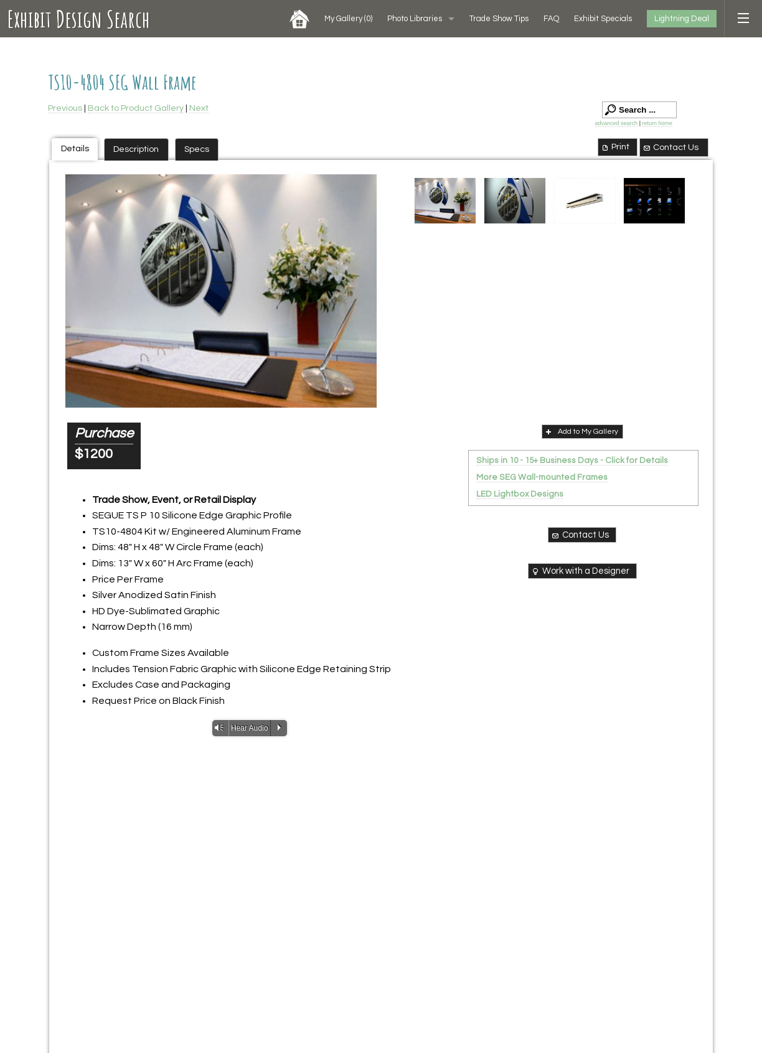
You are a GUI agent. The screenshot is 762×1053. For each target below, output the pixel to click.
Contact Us (670, 147)
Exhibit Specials (603, 18)
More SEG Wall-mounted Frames (542, 477)
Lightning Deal (681, 18)
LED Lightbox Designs (519, 494)
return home (657, 123)
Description (136, 149)
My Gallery (348, 18)
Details (75, 148)
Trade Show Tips (499, 18)
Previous (65, 108)
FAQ (551, 18)
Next (199, 108)
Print (614, 147)
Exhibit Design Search (78, 19)
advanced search (616, 123)
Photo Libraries (414, 18)
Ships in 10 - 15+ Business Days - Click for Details (572, 460)
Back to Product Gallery (136, 108)
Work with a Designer (579, 571)
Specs (196, 149)
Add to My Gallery (580, 431)
